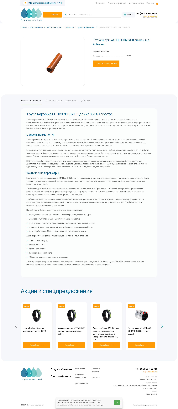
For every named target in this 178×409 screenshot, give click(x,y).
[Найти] (66, 15)
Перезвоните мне (150, 16)
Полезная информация (117, 3)
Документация (81, 383)
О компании (100, 3)
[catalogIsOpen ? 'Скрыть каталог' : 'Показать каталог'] (52, 15)
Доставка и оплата (136, 3)
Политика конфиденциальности (145, 405)
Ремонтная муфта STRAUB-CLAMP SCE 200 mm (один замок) (140, 331)
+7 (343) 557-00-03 (147, 13)
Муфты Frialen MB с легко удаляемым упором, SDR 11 (34, 329)
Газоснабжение (61, 376)
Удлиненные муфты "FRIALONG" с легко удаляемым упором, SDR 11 (71, 331)
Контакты (150, 3)
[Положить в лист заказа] (106, 64)
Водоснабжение (61, 369)
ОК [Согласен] (117, 402)
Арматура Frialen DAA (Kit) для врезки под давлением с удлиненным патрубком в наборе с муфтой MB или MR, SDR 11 (106, 334)
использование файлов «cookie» (70, 402)
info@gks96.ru (151, 394)
